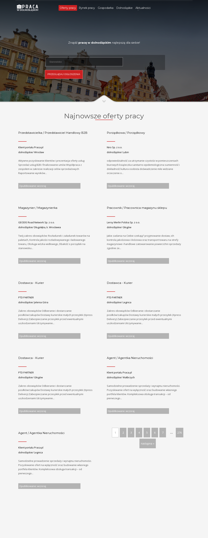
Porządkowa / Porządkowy (126, 132)
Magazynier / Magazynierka (37, 208)
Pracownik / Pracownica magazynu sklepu (137, 208)
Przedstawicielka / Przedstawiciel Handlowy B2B (52, 132)
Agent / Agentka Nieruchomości (130, 358)
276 (179, 432)
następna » (147, 443)
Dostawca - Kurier (31, 283)
